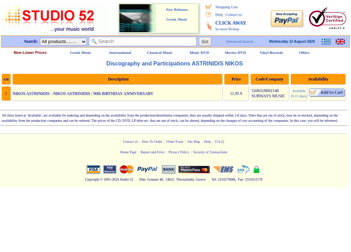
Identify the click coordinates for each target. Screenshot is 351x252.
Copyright (92, 179)
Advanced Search (239, 41)
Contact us (233, 14)
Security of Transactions (210, 152)
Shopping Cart (226, 7)
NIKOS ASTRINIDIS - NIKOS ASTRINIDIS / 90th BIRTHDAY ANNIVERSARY (83, 93)
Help (219, 14)
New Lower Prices (30, 52)
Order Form (175, 142)
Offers (304, 52)
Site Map (193, 142)
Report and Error (152, 152)
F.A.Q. (220, 142)
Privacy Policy (179, 152)
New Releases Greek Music (177, 14)
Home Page (128, 152)
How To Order (152, 142)
